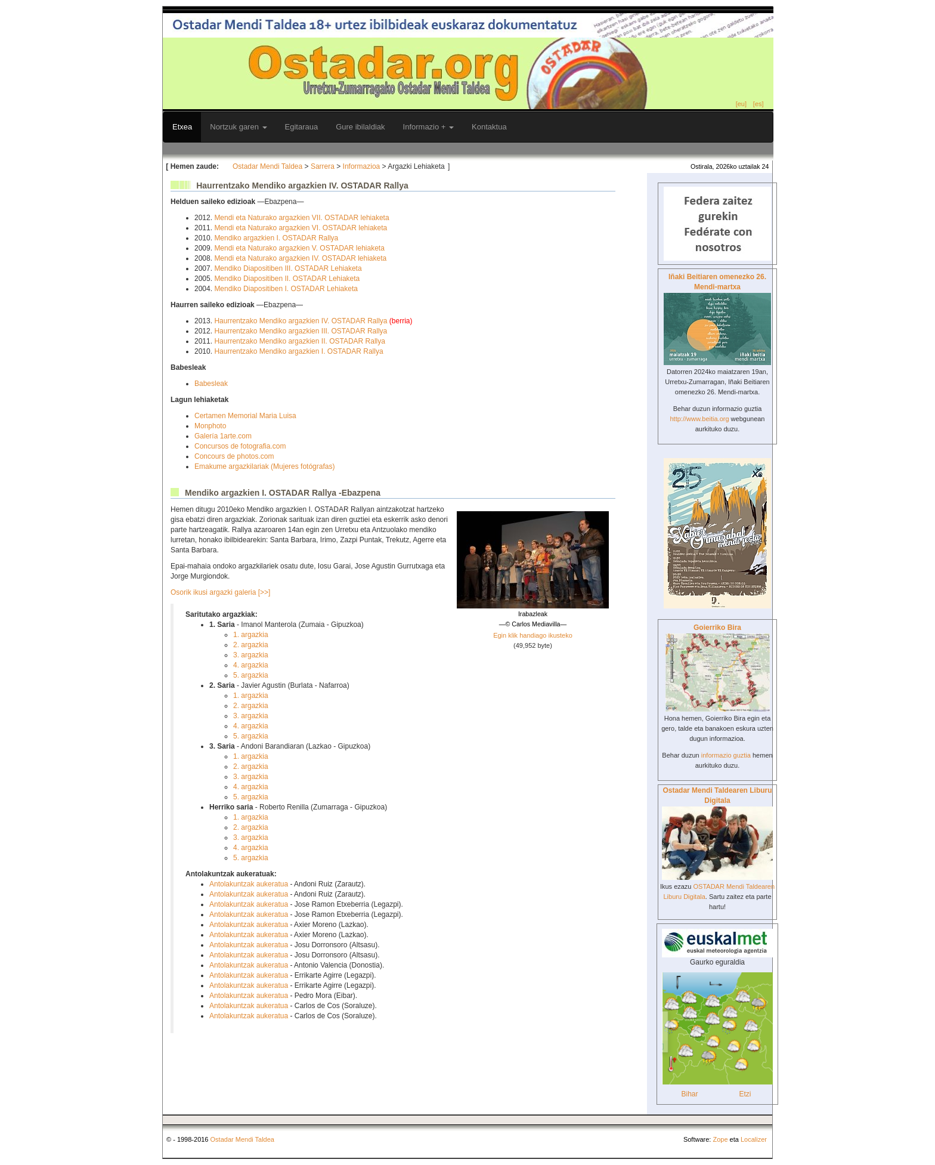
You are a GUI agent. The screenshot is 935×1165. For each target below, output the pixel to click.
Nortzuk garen (238, 126)
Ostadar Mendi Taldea (267, 166)
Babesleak (211, 383)
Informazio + (428, 126)
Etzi (745, 1094)
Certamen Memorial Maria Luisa (245, 416)
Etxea (182, 126)
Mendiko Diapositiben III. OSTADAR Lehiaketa (287, 268)
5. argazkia (250, 675)
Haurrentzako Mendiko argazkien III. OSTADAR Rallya (300, 331)
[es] (758, 103)
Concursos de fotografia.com (240, 446)
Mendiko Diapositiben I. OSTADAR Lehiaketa (286, 289)
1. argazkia (250, 635)
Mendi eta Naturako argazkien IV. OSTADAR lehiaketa (300, 258)
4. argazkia (250, 665)
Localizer (754, 1139)
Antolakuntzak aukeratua (248, 884)
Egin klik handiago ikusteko (532, 635)
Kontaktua (489, 126)
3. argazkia (250, 655)
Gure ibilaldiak (360, 126)
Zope (720, 1139)
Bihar (689, 1094)
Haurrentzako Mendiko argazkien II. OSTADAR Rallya (299, 341)
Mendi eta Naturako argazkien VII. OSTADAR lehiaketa (301, 218)
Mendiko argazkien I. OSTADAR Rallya (276, 238)
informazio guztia (726, 755)
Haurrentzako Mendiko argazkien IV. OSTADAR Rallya (301, 321)
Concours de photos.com (234, 456)
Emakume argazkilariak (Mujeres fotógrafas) (264, 466)
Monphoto (210, 426)
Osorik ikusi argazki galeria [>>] (220, 592)
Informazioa (361, 166)
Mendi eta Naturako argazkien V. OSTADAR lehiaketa (299, 248)
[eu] (741, 103)
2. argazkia (250, 645)
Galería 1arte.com (223, 436)
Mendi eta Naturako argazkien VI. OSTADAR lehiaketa (300, 228)
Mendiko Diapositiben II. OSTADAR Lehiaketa (287, 278)
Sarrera (323, 166)
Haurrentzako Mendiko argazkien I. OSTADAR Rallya (298, 351)
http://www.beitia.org (699, 418)
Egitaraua (301, 126)
